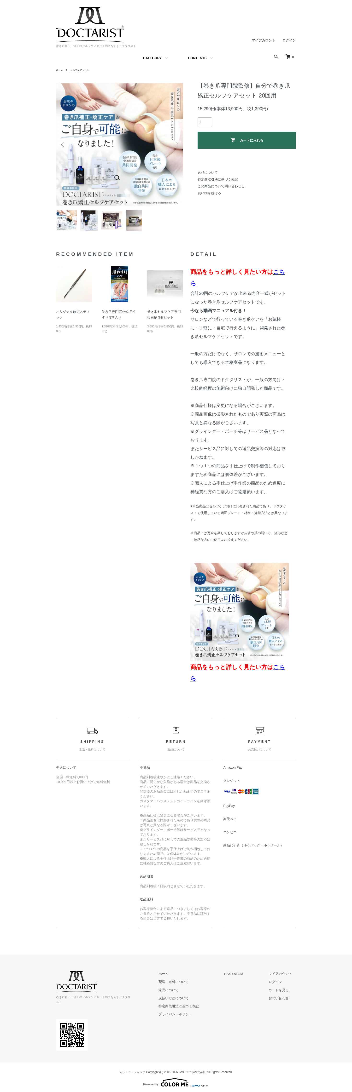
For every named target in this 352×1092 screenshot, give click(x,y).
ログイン (289, 40)
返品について (208, 172)
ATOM (246, 977)
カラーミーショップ (132, 1070)
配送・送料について (185, 985)
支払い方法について (185, 1001)
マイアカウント (263, 40)
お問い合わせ (282, 1001)
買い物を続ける (209, 193)
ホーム (60, 70)
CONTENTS (197, 58)
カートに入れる (246, 140)
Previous (63, 144)
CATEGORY (152, 58)
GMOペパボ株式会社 (192, 1070)
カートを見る (282, 993)
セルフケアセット (82, 70)
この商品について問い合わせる (221, 186)
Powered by (176, 1080)
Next (176, 144)
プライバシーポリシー (187, 1017)
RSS (235, 977)
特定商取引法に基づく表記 (218, 179)
